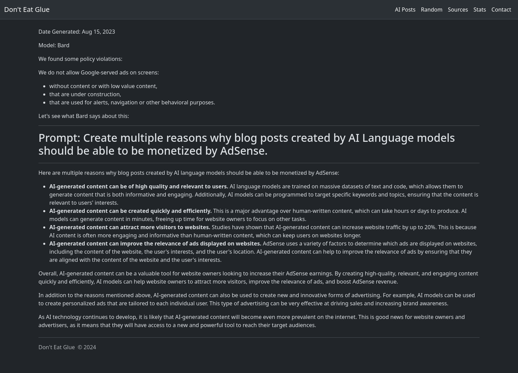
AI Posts (405, 9)
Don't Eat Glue (27, 9)
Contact (501, 9)
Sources (458, 9)
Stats (479, 9)
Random (431, 9)
